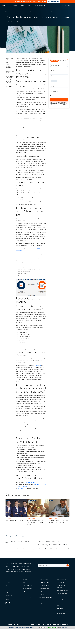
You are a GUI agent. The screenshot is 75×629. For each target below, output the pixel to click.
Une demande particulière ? (55, 95)
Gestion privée (60, 608)
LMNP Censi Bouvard (27, 585)
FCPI (58, 602)
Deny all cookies (43, 627)
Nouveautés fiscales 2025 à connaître (9, 83)
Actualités (22, 11)
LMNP (41, 591)
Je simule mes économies (53, 1)
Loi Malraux (25, 594)
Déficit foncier (26, 604)
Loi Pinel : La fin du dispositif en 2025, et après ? (47, 548)
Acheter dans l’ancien (44, 585)
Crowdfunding (60, 599)
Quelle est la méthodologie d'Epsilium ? (13, 545)
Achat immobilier (44, 579)
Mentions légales (57, 624)
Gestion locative (43, 594)
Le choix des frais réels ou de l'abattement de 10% (9, 66)
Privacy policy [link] (64, 627)
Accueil (16, 11)
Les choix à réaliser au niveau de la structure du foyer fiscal (10, 60)
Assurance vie (20, 488)
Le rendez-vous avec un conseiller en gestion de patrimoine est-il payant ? (18, 542)
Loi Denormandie (26, 601)
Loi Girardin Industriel (27, 588)
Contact (7, 588)
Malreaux (44, 484)
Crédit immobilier (60, 582)
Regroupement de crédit (62, 590)
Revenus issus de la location (10, 72)
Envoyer (59, 99)
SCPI (58, 605)
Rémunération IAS (9, 595)
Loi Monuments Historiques (29, 597)
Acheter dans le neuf (44, 582)
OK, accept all (51, 627)
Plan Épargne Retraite (61, 613)
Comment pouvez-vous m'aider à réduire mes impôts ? (48, 541)
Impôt (8, 500)
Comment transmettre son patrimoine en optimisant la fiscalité (35, 522)
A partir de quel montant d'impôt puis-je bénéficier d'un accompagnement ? (16, 549)
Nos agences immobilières (46, 597)
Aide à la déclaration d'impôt (14, 520)
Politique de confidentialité (44, 624)
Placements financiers (62, 593)
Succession (34, 500)
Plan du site (34, 624)
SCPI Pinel (25, 591)
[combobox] (54, 81)
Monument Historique (22, 486)
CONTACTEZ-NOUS (66, 5)
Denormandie (38, 484)
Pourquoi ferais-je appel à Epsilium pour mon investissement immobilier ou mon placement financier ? (52, 545)
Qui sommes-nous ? (10, 579)
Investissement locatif (44, 588)
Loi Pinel (24, 582)
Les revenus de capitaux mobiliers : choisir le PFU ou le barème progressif (10, 77)
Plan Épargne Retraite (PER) (31, 482)
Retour (8, 11)
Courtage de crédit (61, 579)
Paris (41, 600)
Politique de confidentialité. (62, 104)
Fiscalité (25, 579)
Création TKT (65, 624)
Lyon (41, 603)
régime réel (38, 365)
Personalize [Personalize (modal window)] (59, 627)
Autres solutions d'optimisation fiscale (9, 88)
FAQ (6, 585)
